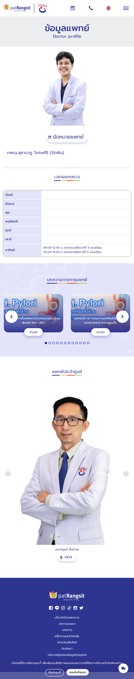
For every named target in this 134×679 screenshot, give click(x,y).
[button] (67, 137)
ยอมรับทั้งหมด (77, 672)
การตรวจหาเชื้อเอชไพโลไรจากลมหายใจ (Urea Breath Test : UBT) (33, 320)
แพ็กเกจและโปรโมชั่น (67, 636)
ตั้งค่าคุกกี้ (54, 672)
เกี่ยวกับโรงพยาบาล (67, 617)
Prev (8, 474)
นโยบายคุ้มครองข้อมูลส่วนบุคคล (67, 655)
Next (126, 474)
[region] (67, 319)
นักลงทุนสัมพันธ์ (67, 642)
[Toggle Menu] (126, 8)
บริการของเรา (67, 624)
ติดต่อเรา (67, 649)
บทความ (67, 630)
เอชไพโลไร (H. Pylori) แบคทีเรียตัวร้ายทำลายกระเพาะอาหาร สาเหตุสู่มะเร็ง (100, 320)
